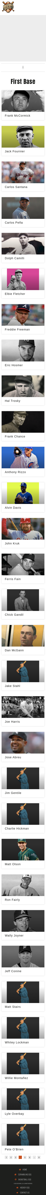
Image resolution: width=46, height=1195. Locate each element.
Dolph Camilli (14, 258)
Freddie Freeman (17, 329)
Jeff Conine (13, 971)
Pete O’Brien (14, 1149)
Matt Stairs (13, 1006)
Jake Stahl (12, 686)
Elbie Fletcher (15, 294)
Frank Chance (15, 436)
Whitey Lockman (17, 1042)
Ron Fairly (12, 899)
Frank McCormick (17, 115)
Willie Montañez (16, 1078)
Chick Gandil (14, 614)
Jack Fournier (15, 151)
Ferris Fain (13, 579)
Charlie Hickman (17, 828)
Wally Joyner (14, 935)
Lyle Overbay (14, 1113)
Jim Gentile (13, 793)
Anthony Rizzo (15, 472)
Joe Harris (12, 721)
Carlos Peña (14, 222)
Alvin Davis (13, 507)
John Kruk (12, 543)
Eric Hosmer (14, 365)
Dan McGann (14, 650)
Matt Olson (13, 864)
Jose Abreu (13, 757)
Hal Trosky (12, 400)
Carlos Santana (16, 187)
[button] (23, 67)
